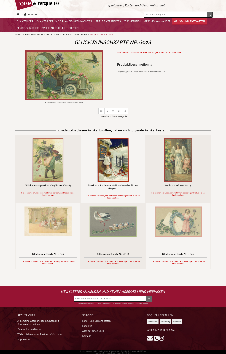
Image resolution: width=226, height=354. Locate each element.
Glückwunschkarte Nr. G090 (178, 254)
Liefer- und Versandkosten (96, 320)
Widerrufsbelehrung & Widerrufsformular (39, 334)
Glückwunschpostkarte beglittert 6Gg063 (48, 185)
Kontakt (86, 336)
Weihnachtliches (53, 28)
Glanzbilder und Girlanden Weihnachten (64, 21)
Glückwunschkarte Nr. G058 (113, 254)
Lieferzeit (87, 325)
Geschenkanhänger (157, 21)
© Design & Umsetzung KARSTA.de (133, 351)
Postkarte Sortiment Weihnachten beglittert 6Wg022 (113, 187)
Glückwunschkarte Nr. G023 (48, 254)
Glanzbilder (25, 21)
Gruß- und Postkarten (189, 21)
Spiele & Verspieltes (108, 21)
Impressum (23, 339)
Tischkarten (132, 21)
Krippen (74, 28)
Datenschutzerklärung (29, 329)
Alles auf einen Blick (93, 331)
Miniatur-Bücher (28, 28)
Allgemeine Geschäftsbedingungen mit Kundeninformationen (38, 322)
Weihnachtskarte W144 (178, 185)
